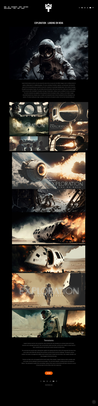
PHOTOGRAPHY (14, 7)
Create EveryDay (7, 8)
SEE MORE (49, 373)
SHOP (18, 8)
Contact (22, 8)
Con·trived (25, 7)
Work (5, 7)
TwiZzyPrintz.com (48, 385)
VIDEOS (20, 7)
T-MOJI (14, 8)
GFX (9, 7)
